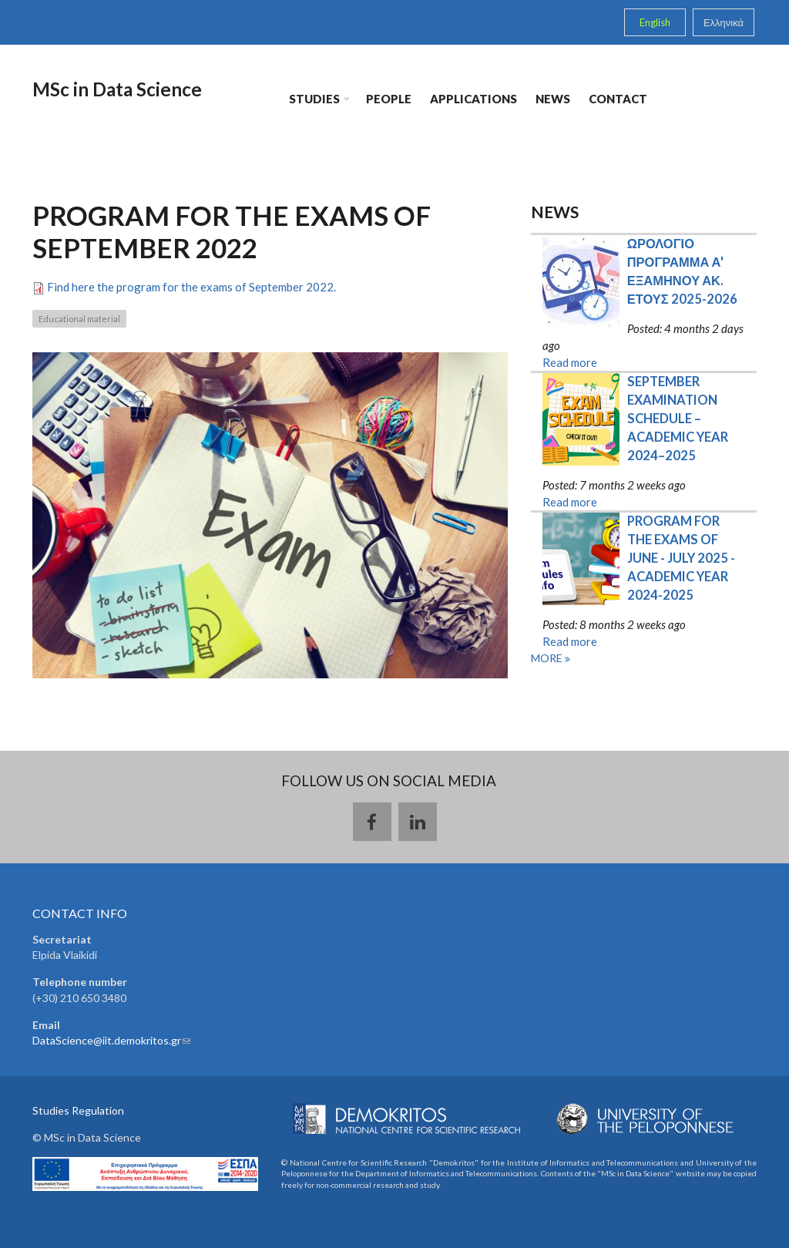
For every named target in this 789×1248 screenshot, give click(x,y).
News (553, 99)
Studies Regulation (78, 1110)
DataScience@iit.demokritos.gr (111, 1040)
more (548, 657)
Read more (569, 362)
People (388, 99)
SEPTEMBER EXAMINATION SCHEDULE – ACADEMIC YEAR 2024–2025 (678, 418)
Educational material (79, 319)
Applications (473, 99)
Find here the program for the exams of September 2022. (191, 287)
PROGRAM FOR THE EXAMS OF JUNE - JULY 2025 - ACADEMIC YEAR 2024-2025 (682, 558)
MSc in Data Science (116, 89)
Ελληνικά (723, 22)
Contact (618, 99)
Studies (314, 100)
